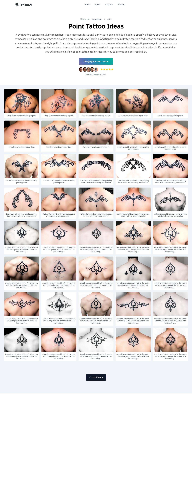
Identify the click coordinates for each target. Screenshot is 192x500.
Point (109, 19)
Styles (98, 4)
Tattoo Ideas (96, 19)
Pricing (121, 4)
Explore (109, 4)
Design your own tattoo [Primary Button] (96, 61)
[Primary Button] (96, 377)
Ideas (87, 4)
